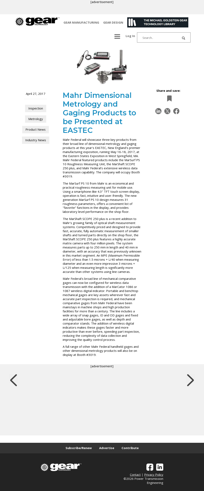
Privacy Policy (153, 474)
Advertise (106, 448)
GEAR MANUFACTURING (81, 22)
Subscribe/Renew (79, 448)
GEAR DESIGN (113, 22)
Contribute (130, 448)
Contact (135, 474)
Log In (130, 36)
